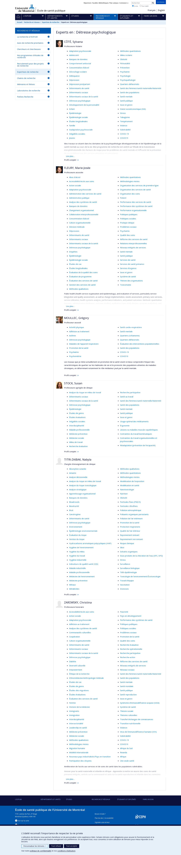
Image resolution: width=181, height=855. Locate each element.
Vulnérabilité (125, 129)
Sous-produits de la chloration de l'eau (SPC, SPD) (141, 555)
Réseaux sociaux (127, 669)
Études (69, 799)
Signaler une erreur (102, 822)
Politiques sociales (128, 218)
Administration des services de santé (85, 193)
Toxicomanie (125, 284)
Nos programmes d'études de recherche (30, 56)
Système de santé (128, 276)
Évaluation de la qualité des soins (83, 272)
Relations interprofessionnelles (133, 243)
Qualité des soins (127, 235)
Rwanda (123, 752)
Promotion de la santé (78, 348)
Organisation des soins (130, 193)
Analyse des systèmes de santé (83, 202)
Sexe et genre (126, 105)
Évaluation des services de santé (83, 280)
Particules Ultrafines (129, 506)
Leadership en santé (78, 727)
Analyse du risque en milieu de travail (85, 392)
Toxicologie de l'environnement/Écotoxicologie (140, 576)
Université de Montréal (24, 8)
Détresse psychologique (79, 100)
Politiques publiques (128, 214)
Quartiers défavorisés (129, 84)
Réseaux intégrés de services (133, 247)
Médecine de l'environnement (82, 576)
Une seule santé (127, 760)
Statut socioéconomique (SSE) (133, 109)
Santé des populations (129, 92)
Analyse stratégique (77, 489)
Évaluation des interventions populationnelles (139, 344)
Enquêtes (73, 251)
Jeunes (72, 138)
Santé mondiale (126, 686)
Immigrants (74, 711)
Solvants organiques (129, 551)
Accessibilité (109, 818)
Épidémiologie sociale (78, 117)
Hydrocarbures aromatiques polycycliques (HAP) (90, 543)
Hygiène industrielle (77, 560)
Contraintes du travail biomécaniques (136, 434)
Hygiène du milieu (76, 551)
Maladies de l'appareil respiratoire (84, 344)
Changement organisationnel (81, 210)
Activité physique (76, 327)
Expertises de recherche (50, 22)
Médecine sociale (76, 438)
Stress (123, 113)
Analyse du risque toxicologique (82, 485)
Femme (72, 703)
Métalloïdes (74, 589)
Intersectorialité (76, 723)
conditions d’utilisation (66, 851)
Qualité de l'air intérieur (130, 531)
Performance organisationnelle (133, 210)
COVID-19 (124, 134)
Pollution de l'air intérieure (131, 518)
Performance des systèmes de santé (136, 206)
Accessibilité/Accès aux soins (81, 181)
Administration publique (79, 198)
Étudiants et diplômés (126, 799)
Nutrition (124, 493)
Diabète (72, 661)
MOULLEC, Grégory (76, 318)
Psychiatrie (125, 71)
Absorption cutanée (77, 469)
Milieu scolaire (126, 55)
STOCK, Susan (73, 383)
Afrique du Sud (126, 748)
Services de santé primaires (132, 264)
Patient (123, 198)
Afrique (123, 756)
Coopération (74, 636)
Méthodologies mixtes (130, 181)
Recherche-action (127, 657)
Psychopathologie (127, 80)
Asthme (72, 335)
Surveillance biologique (130, 568)
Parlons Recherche (25, 96)
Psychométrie (75, 356)
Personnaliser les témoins (34, 846)
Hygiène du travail (77, 555)
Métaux (72, 584)
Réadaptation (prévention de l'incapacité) (137, 445)
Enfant (72, 109)
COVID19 (124, 138)
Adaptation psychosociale (80, 51)
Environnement (75, 526)
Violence (123, 125)
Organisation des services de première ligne (139, 185)
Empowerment (75, 669)
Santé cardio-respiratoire (131, 327)
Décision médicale (77, 227)
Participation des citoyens (80, 760)
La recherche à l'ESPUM (27, 36)
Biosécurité (74, 506)
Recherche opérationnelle (131, 649)
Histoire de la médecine (79, 707)
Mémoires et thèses (26, 84)
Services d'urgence (128, 268)
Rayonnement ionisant (129, 535)
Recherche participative (130, 392)
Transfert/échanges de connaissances (136, 719)
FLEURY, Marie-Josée (77, 168)
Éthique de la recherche (79, 674)
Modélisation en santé (129, 485)
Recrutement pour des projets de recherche (30, 64)
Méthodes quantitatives (130, 51)
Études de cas (75, 264)
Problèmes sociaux (128, 227)
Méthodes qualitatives (78, 289)
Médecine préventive (78, 434)
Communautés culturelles (80, 632)
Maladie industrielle (77, 568)
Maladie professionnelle (79, 429)
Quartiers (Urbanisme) (130, 335)
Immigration (74, 715)
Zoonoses (124, 589)
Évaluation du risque (77, 535)
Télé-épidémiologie (128, 572)
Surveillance (125, 564)
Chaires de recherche (26, 78)
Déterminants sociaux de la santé (83, 96)
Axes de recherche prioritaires (30, 43)
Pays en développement (130, 616)
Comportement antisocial (80, 63)
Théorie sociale (126, 711)
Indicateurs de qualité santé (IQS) (83, 564)
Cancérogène (75, 514)
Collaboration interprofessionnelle (83, 214)
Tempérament (126, 121)
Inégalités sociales (77, 134)
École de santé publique (51, 10)
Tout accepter (71, 846)
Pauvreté (124, 611)
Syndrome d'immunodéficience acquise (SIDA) (139, 703)
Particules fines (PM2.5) (130, 502)
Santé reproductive (128, 694)
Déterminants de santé (79, 88)
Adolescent (74, 55)
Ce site (135, 6)
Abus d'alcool (74, 177)
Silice (122, 547)
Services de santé (127, 260)
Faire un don (148, 799)
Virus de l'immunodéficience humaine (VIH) (138, 731)
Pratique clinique (127, 222)
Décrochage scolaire (78, 71)
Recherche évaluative (78, 446)
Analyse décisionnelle (78, 477)
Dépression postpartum (79, 84)
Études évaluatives (77, 417)
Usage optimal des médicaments (134, 421)
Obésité (123, 59)
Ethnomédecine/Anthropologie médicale (86, 678)
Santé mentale (126, 96)
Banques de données (78, 59)
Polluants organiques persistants (134, 514)
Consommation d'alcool (79, 67)
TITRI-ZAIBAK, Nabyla (77, 459)
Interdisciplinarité (76, 425)
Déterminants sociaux (78, 92)
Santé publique (126, 100)
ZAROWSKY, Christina (78, 602)
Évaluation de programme (80, 276)
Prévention (125, 67)
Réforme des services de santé (133, 239)
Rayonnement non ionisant (131, 539)
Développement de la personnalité (84, 105)
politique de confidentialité (40, 851)
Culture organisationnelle (79, 222)
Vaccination (125, 584)
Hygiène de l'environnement (81, 547)
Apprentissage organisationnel (82, 493)
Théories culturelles (128, 715)
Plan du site (99, 818)
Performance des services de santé (135, 202)
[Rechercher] (152, 3)
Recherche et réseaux (32, 22)
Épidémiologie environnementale (83, 531)
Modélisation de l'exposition (132, 481)
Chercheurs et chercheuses (29, 49)
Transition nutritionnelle (130, 723)
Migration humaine (77, 748)
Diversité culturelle (77, 665)
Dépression (74, 80)
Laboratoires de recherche (28, 90)
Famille (72, 125)
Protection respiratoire (130, 526)
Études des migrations (79, 690)
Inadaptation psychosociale (81, 129)
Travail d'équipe (127, 580)
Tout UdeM (144, 6)
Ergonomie (124, 425)
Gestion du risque (76, 539)
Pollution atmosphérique (130, 510)
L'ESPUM (18, 799)
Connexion (123, 3)
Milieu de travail (76, 442)
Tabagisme (125, 117)
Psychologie (125, 76)
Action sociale (75, 185)
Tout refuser (56, 846)
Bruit (71, 510)
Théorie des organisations (131, 280)
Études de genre (76, 413)
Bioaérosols (74, 502)
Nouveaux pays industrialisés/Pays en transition (90, 756)
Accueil (19, 22)
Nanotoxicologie (127, 489)
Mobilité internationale (78, 752)
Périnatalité (125, 63)
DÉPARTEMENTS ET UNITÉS (51, 799)
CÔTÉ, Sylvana (73, 42)
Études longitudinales (78, 121)
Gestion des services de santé (82, 284)
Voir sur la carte (23, 821)
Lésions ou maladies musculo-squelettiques (139, 429)
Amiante (72, 473)
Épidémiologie (75, 113)
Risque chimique (127, 543)
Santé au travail (126, 396)
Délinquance (74, 76)
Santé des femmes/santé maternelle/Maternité (140, 88)
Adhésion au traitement (79, 331)
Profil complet (70, 160)
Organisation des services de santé (135, 189)
